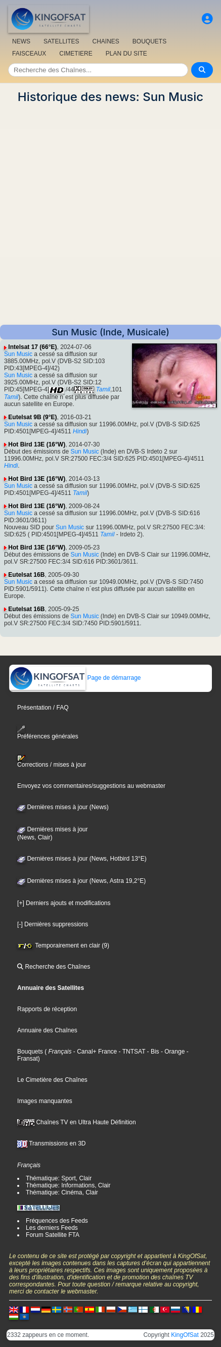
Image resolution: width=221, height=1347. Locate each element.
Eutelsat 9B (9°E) (32, 417)
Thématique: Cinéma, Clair (62, 1192)
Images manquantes (44, 1101)
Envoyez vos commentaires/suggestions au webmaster (91, 785)
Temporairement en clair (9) (63, 945)
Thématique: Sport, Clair (59, 1178)
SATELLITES (61, 41)
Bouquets (30, 1051)
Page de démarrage (75, 677)
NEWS (21, 41)
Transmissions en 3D (51, 1143)
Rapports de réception (47, 1009)
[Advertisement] (110, 214)
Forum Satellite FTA (52, 1234)
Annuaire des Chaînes (47, 1030)
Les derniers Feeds (52, 1227)
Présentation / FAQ (42, 707)
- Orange (172, 1051)
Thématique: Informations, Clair (68, 1185)
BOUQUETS (149, 41)
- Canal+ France (94, 1051)
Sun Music (18, 354)
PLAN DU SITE (126, 53)
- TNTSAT (131, 1051)
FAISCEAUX (29, 53)
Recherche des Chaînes (53, 966)
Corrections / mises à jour (51, 761)
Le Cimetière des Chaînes (52, 1079)
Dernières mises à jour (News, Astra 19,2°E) (81, 880)
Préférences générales (47, 732)
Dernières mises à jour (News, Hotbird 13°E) (82, 858)
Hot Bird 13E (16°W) (36, 444)
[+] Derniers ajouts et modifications (63, 903)
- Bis (152, 1051)
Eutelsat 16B (26, 574)
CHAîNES (105, 41)
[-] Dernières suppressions (52, 924)
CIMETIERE (75, 53)
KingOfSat (185, 1334)
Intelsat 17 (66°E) (32, 347)
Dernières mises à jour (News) (63, 807)
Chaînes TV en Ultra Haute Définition (76, 1122)
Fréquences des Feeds (57, 1220)
